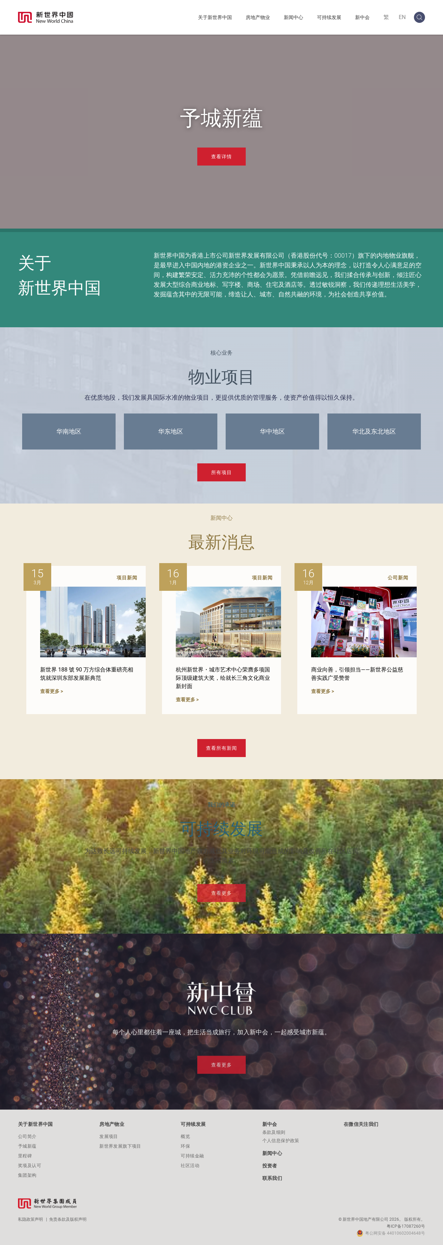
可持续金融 (192, 1155)
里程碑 (25, 1155)
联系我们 (272, 1178)
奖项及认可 (29, 1165)
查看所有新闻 (221, 748)
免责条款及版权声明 (68, 1219)
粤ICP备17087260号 (406, 1226)
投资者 (269, 1165)
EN (402, 17)
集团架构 (27, 1175)
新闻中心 (293, 17)
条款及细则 (274, 1132)
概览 (185, 1136)
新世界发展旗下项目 (120, 1146)
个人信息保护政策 (280, 1140)
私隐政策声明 (30, 1219)
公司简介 (27, 1136)
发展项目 (108, 1136)
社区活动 (190, 1165)
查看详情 (221, 156)
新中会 (362, 17)
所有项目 (221, 472)
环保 (185, 1146)
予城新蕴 (27, 1146)
